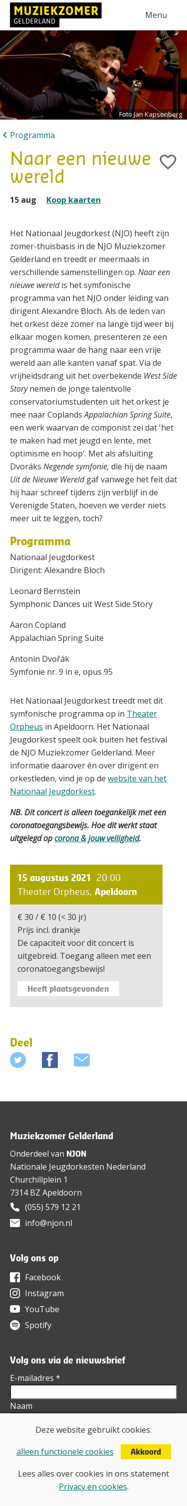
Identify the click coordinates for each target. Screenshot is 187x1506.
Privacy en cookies (93, 1486)
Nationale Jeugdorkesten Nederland (78, 1166)
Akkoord (146, 1451)
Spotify (38, 1325)
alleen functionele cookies (65, 1451)
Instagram (44, 1293)
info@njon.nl (48, 1222)
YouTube (42, 1309)
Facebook (43, 1277)
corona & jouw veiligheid (96, 838)
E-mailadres (35, 1377)
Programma (32, 135)
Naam (21, 1405)
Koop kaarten (73, 199)
